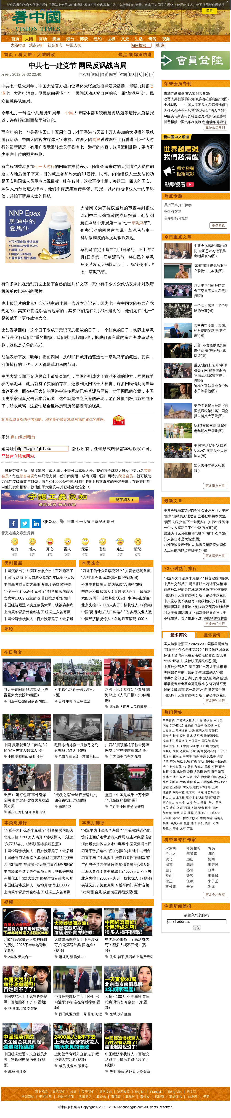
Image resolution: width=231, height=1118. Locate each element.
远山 (190, 859)
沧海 (211, 886)
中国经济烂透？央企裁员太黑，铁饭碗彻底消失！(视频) (26, 1059)
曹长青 (170, 886)
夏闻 (211, 859)
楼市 (176, 777)
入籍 (194, 808)
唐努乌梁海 (212, 792)
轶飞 (169, 859)
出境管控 (23, 1008)
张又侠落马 (172, 211)
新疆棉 (213, 730)
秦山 (169, 876)
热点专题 (173, 196)
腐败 (180, 761)
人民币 (198, 771)
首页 (15, 39)
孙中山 (206, 813)
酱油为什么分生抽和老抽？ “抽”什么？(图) (196, 533)
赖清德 (214, 746)
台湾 (62, 701)
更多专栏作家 (215, 895)
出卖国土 (169, 730)
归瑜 (211, 854)
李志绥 (74, 757)
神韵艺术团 (66, 1097)
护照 (11, 1008)
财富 (190, 777)
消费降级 (147, 957)
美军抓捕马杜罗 (176, 218)
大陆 (29, 39)
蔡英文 (222, 777)
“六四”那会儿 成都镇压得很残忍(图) (109, 578)
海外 (216, 808)
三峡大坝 (202, 730)
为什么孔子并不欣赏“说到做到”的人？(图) (195, 110)
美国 (56, 39)
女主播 (181, 802)
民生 (208, 808)
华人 (196, 802)
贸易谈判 (210, 751)
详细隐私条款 (49, 11)
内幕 (196, 756)
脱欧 (208, 766)
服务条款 (105, 1092)
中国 (69, 113)
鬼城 (113, 1014)
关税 (176, 751)
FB (185, 766)
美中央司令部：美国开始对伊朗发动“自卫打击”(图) (211, 330)
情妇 (166, 761)
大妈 (183, 782)
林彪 (186, 818)
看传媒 (145, 1097)
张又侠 (208, 725)
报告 (39, 757)
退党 (215, 741)
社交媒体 (176, 766)
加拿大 (199, 766)
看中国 (39, 20)
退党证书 (175, 1097)
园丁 (169, 870)
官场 (43, 39)
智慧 (186, 823)
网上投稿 (41, 1092)
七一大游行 (44, 166)
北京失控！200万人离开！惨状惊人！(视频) (116, 605)
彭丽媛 (33, 701)
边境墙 (184, 751)
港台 (70, 39)
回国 (187, 808)
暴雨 (138, 757)
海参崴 (205, 777)
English (140, 1092)
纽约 (97, 39)
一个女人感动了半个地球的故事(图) (191, 527)
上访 (215, 787)
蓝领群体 (21, 757)
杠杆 (166, 771)
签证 (34, 1008)
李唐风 (213, 865)
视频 (166, 39)
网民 (96, 139)
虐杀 (43, 812)
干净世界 (45, 1097)
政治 (87, 701)
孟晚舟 (167, 751)
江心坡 (190, 797)
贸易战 (188, 725)
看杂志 (101, 1097)
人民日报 (136, 707)
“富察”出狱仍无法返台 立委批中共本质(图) (196, 516)
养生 (190, 828)
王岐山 (204, 746)
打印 (122, 74)
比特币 (181, 771)
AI (83, 957)
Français (156, 1092)
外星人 (167, 828)
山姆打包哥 (23, 812)
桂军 (191, 813)
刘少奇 (194, 818)
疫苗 (183, 735)
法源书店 (85, 1097)
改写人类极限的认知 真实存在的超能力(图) (196, 99)
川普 (199, 720)
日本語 (191, 1092)
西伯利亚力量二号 (72, 1014)
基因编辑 (176, 787)
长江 (176, 735)
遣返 (173, 808)
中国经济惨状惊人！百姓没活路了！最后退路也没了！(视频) (127, 1059)
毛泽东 (63, 757)
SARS (200, 797)
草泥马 (138, 223)
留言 (113, 74)
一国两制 (221, 761)
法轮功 (167, 792)
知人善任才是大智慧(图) (182, 539)
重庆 (11, 812)
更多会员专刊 (215, 127)
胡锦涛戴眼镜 (48, 701)
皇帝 (210, 818)
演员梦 (75, 957)
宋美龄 (167, 818)
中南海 (187, 756)
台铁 (192, 730)
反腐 (187, 761)
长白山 (167, 797)
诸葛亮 (218, 818)
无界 (206, 1097)
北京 (166, 782)
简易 (211, 848)
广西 (112, 757)
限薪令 (83, 1066)
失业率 (21, 1071)
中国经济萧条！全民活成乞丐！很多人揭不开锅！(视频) (127, 944)
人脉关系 (143, 1071)
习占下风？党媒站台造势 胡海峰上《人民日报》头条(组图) (127, 695)
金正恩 (139, 806)
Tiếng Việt (174, 1092)
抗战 (198, 813)
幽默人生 (176, 823)
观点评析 (36, 45)
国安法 (167, 735)
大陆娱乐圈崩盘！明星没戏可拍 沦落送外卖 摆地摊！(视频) (76, 944)
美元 (173, 771)
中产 (197, 777)
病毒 (166, 725)
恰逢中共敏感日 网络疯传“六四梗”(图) (111, 584)
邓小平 (177, 818)
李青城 (213, 876)
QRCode (50, 522)
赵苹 (211, 870)
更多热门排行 (215, 623)
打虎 (194, 761)
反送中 (211, 756)
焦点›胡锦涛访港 (135, 54)
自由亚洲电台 (23, 437)
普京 (90, 1014)
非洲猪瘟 (207, 782)
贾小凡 (170, 854)
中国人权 (73, 45)
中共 (69, 701)
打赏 (104, 74)
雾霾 (166, 787)
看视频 (116, 1097)
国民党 (206, 741)
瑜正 (169, 881)
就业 (32, 757)
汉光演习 (169, 741)
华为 (173, 761)
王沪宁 (222, 751)
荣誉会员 (27, 476)
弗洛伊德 (169, 746)
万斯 (193, 751)
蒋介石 (217, 813)
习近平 (78, 701)
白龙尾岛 (179, 797)
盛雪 (190, 870)
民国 (183, 813)
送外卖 (130, 1071)
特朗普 (208, 720)
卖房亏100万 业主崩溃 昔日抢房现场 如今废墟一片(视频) (127, 1002)
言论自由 (169, 802)
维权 (196, 787)
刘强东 (174, 782)
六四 (217, 725)
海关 (166, 808)
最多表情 (212, 635)
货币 (190, 771)
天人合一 (25, 957)
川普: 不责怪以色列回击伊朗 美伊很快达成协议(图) (210, 350)
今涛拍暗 (193, 848)
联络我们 (59, 1092)
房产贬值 (124, 1014)
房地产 (167, 777)
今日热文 (13, 652)
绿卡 (201, 808)
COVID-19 (176, 725)
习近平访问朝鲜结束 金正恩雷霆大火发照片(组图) (211, 291)
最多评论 (178, 635)
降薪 (120, 1071)
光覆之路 (65, 806)
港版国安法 (211, 735)
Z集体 (12, 957)
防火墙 (187, 787)
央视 (189, 802)
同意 (209, 11)
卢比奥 (218, 720)
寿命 (176, 828)
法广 (166, 766)
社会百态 (55, 45)
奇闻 (152, 39)
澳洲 (176, 813)
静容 (190, 876)
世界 (111, 39)
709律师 (205, 787)
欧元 (207, 771)
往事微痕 (182, 741)
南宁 (120, 757)
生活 (139, 39)
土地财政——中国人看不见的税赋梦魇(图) (196, 105)
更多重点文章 (215, 486)
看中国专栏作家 (180, 839)
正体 (95, 74)
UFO (179, 746)
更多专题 (218, 225)
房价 (190, 782)
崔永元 (177, 756)
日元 (214, 771)
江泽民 (167, 756)
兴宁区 (129, 757)
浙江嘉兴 (150, 707)
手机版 (84, 74)
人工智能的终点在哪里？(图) (185, 550)
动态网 (192, 1097)
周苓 (169, 865)
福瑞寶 (159, 1097)
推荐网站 (27, 1097)
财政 (183, 777)
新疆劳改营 (212, 797)
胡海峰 (114, 707)
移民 (204, 802)
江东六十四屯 (195, 792)
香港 (70, 522)
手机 (201, 823)
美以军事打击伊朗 (178, 205)
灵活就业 (132, 957)
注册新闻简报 (178, 906)
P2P (224, 782)
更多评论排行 (215, 700)
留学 (219, 802)
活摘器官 (182, 730)
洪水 (190, 735)
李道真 (191, 854)
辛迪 (190, 886)
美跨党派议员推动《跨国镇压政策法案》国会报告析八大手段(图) (211, 411)
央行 (215, 766)
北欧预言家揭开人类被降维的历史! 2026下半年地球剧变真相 (26, 944)
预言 (208, 823)
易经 (166, 823)
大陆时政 (18, 45)
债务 (222, 766)
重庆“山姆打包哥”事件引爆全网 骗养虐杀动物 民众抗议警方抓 (27, 800)
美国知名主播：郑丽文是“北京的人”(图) (193, 672)
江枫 (190, 881)
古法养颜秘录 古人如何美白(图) (188, 93)
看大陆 (25, 54)
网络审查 (179, 792)
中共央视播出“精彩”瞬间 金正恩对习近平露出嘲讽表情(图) (210, 251)
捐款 (73, 1092)
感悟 (193, 823)
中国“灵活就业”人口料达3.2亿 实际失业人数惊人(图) (210, 450)
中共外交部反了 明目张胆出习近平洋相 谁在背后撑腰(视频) (77, 1002)
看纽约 (130, 1097)
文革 (183, 828)
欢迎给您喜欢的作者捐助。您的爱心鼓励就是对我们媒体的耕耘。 (54, 419)
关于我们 (88, 1092)
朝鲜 (130, 806)
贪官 (220, 756)
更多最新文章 (215, 556)
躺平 (120, 957)
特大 (132, 74)
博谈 (84, 39)
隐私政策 (123, 1092)
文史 (125, 39)
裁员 (11, 1071)
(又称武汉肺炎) (186, 720)
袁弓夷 (198, 735)
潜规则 (64, 957)
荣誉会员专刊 (178, 83)
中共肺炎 (169, 720)
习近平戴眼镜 (17, 701)
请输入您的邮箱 (197, 915)
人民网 (125, 707)
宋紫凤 (170, 848)
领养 (35, 812)
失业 (113, 957)
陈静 (190, 865)
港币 (221, 771)
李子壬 (213, 881)
